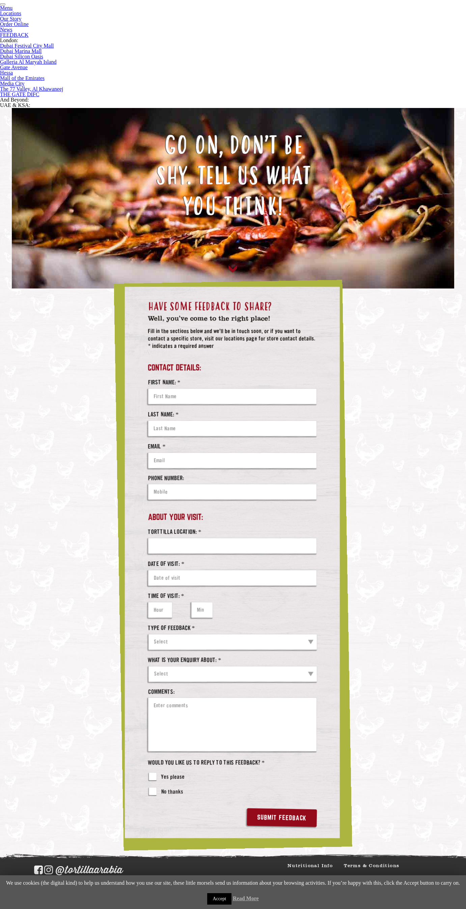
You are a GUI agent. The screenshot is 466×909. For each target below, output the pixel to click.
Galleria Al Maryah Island (28, 62)
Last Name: (163, 414)
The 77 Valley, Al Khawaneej (31, 89)
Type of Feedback (171, 627)
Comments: (161, 691)
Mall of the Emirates (22, 78)
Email (156, 446)
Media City (12, 83)
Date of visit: (166, 563)
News (6, 29)
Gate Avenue (14, 67)
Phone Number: (166, 477)
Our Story (11, 19)
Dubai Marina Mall (21, 51)
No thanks (172, 791)
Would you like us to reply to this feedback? (206, 762)
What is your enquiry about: (184, 659)
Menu (6, 8)
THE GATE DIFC (19, 94)
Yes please (173, 776)
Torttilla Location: (174, 531)
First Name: (164, 382)
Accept (219, 898)
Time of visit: (166, 595)
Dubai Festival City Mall (27, 46)
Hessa (6, 73)
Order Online (14, 24)
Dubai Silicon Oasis (21, 56)
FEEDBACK (14, 35)
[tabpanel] (233, 198)
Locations (10, 13)
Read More (246, 898)
